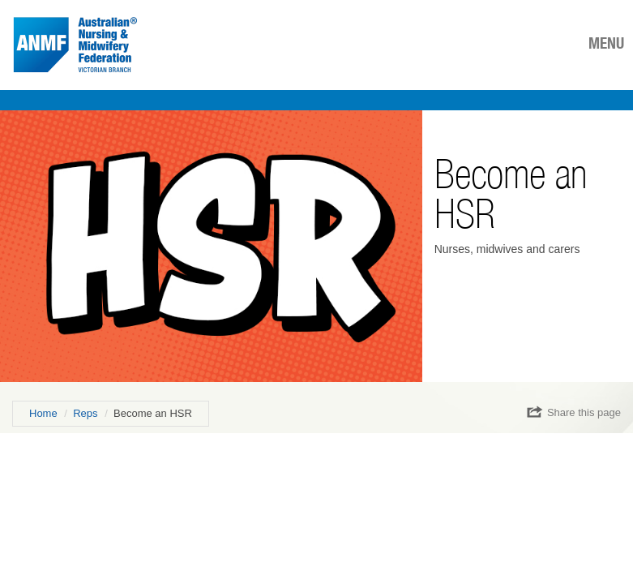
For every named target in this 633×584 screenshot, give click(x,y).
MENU (606, 43)
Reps (85, 413)
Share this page (574, 412)
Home (43, 413)
